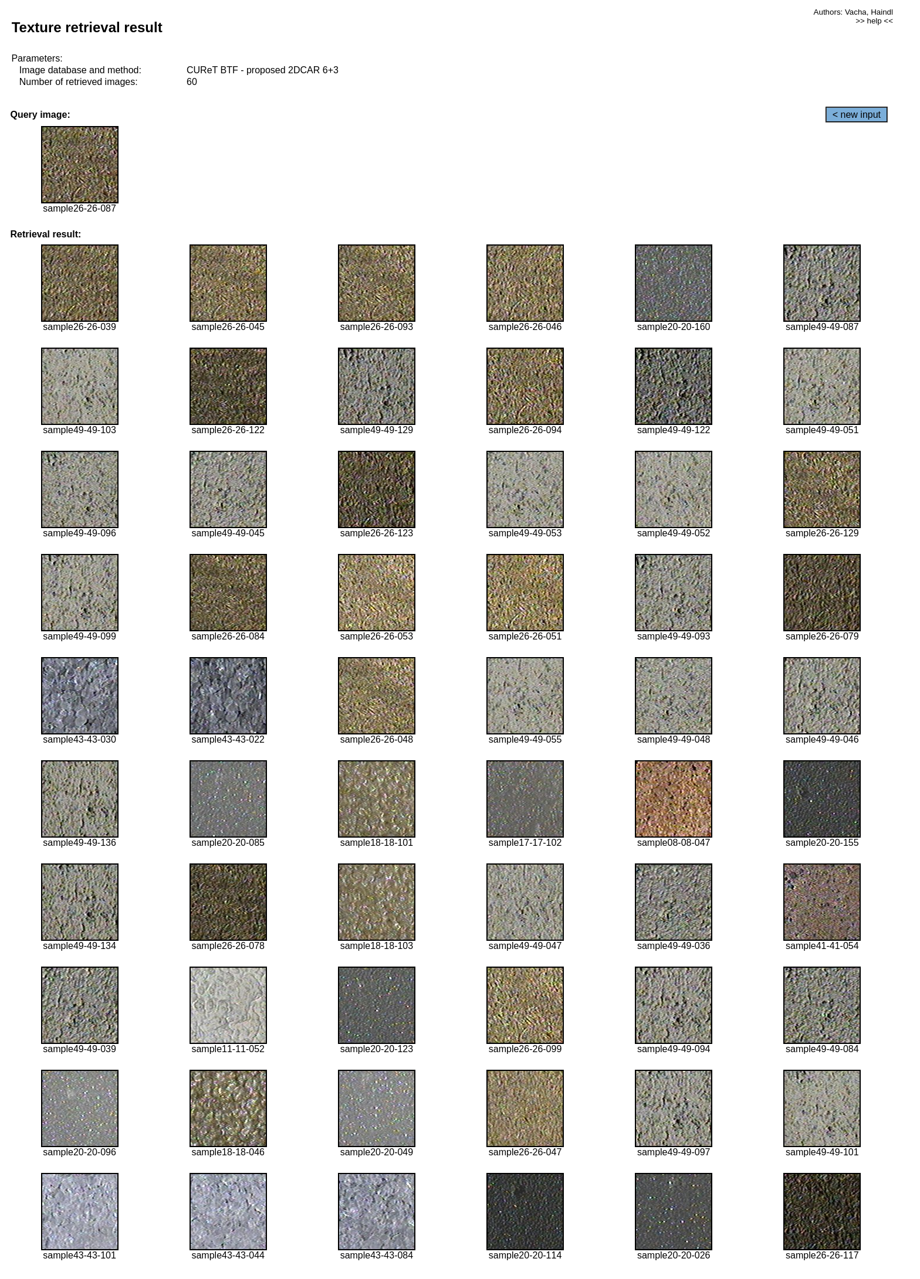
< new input (857, 115)
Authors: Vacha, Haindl (853, 12)
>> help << (874, 20)
